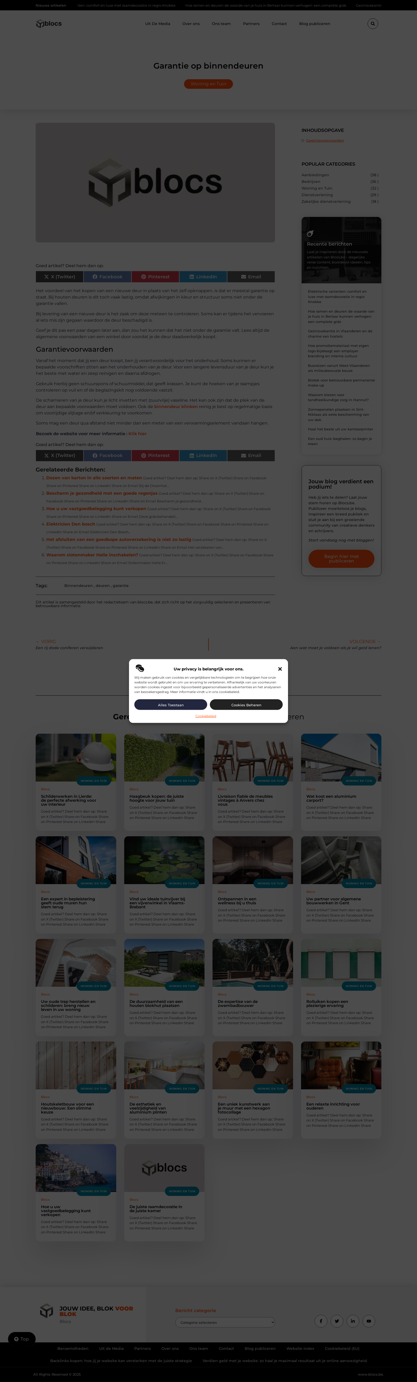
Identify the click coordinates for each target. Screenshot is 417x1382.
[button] (280, 669)
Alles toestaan (171, 705)
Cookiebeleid (205, 716)
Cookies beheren (246, 705)
